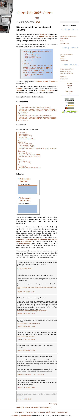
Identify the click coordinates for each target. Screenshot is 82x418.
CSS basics (20, 240)
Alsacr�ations (25, 244)
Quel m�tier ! (64, 38)
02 (37, 18)
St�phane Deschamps (24, 375)
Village (62, 56)
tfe (18, 270)
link (38, 22)
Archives (26, 408)
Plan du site (29, 413)
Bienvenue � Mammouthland (21, 416)
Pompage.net (64, 79)
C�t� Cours (39, 413)
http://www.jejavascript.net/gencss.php (28, 324)
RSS (69, 93)
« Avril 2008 (35, 408)
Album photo (64, 60)
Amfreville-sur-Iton (65, 71)
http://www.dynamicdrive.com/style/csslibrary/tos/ (32, 311)
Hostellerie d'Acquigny (66, 73)
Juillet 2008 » (46, 408)
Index (19, 408)
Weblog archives (62, 413)
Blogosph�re (69, 91)
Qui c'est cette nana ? (66, 54)
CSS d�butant (64, 43)
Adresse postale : (24, 182)
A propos (69, 83)
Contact (69, 86)
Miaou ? (62, 58)
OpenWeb (63, 76)
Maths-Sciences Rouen (67, 69)
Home (69, 88)
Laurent (19, 340)
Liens (22, 413)
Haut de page (53, 404)
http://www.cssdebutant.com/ (26, 337)
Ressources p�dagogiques (68, 36)
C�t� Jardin (50, 413)
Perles (62, 41)
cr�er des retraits (46, 36)
